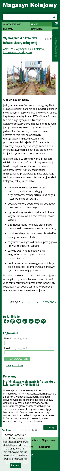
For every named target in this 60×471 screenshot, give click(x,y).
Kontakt (34, 440)
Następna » (49, 302)
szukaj (51, 16)
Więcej (50, 427)
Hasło (15, 348)
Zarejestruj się (14, 365)
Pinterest (31, 321)
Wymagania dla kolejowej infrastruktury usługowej (24, 50)
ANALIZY (34, 24)
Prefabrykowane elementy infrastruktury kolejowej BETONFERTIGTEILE (29, 383)
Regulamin (44, 446)
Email (15, 338)
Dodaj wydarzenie (56, 48)
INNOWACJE (8, 28)
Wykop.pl (37, 321)
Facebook (6, 321)
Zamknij (15, 465)
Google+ (12, 321)
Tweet (18, 321)
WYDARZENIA (36, 28)
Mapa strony (48, 440)
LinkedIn (24, 321)
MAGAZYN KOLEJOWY (12, 24)
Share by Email (43, 321)
